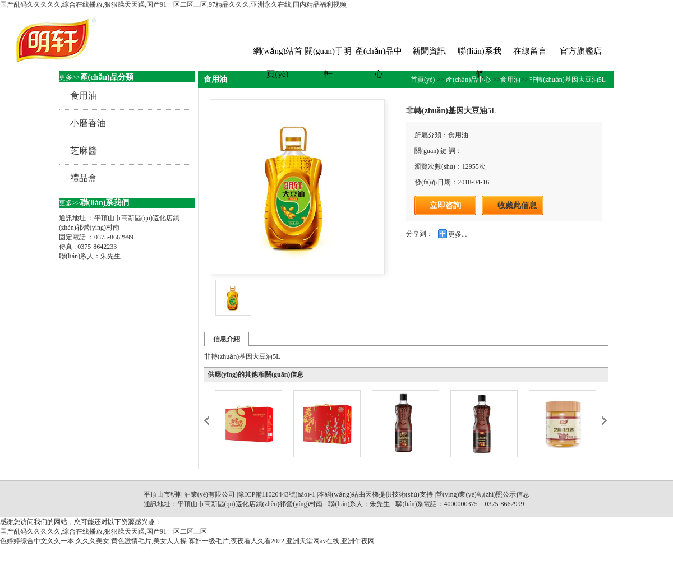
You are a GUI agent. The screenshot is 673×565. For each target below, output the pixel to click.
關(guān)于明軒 (328, 55)
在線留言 (530, 51)
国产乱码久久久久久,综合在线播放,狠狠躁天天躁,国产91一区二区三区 (103, 531)
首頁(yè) (423, 80)
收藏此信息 (517, 205)
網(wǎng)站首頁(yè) (278, 55)
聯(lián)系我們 (479, 55)
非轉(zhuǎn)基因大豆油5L (567, 80)
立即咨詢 (445, 205)
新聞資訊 (429, 51)
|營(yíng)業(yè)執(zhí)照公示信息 (481, 494)
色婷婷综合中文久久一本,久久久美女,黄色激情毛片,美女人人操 (93, 541)
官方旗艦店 (581, 51)
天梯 (372, 494)
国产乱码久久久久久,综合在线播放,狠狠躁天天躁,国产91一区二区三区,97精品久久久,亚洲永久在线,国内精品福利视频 (173, 4)
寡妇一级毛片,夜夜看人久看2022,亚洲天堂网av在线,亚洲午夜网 (281, 541)
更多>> (69, 77)
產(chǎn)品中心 (379, 55)
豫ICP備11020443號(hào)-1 (276, 494)
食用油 (510, 80)
